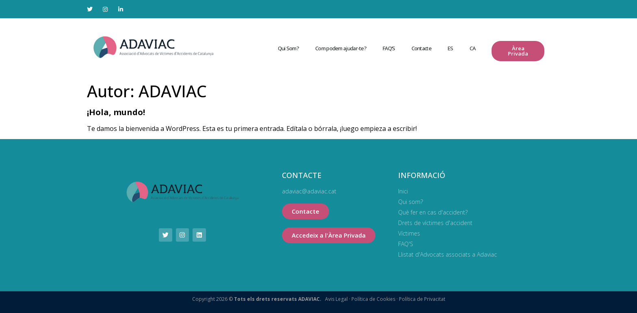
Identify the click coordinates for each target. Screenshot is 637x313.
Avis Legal (336, 299)
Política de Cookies (372, 299)
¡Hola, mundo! (116, 112)
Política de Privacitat (421, 299)
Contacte (421, 48)
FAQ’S (389, 48)
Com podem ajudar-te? (340, 48)
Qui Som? (288, 48)
